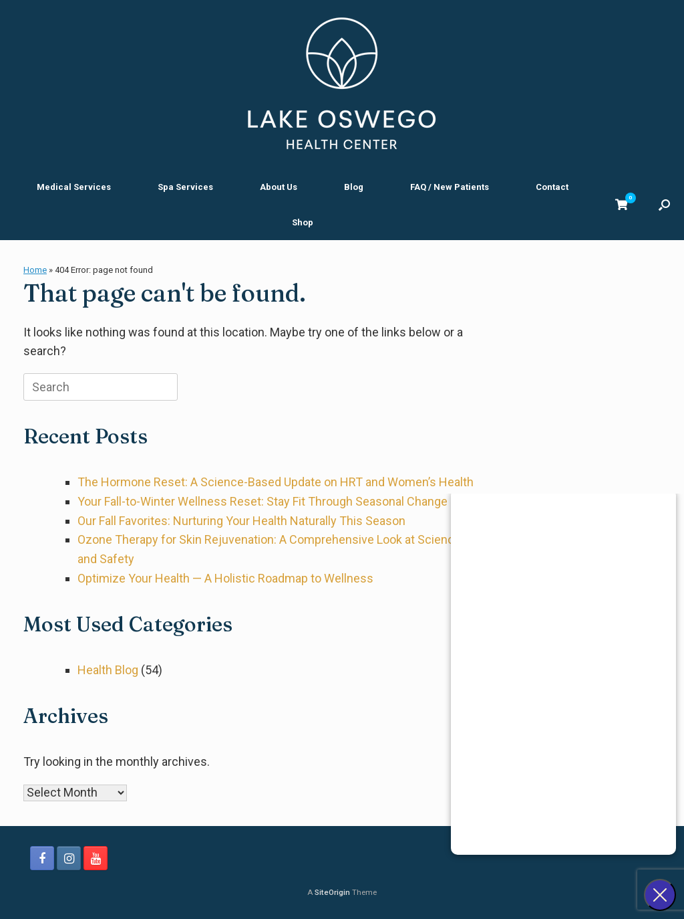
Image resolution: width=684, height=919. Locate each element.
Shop (302, 222)
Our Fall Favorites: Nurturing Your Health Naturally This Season (241, 521)
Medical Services (74, 187)
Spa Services (185, 187)
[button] (664, 204)
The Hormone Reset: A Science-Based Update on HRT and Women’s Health (275, 482)
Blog (353, 187)
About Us (278, 187)
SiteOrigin (332, 892)
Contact (552, 187)
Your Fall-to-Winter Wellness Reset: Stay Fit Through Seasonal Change (262, 501)
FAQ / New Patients (449, 187)
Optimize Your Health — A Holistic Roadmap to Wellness (225, 578)
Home (35, 270)
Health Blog (107, 670)
